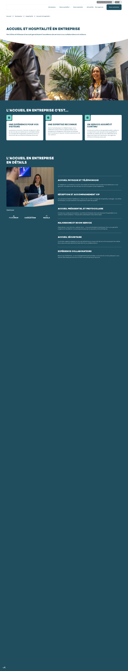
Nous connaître (64, 7)
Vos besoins (52, 7)
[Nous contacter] (114, 7)
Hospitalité (29, 16)
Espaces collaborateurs (105, 2)
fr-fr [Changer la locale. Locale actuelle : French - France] (118, 2)
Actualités (90, 7)
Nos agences (99, 7)
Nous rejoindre (78, 7)
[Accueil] (15, 7)
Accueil (8, 16)
